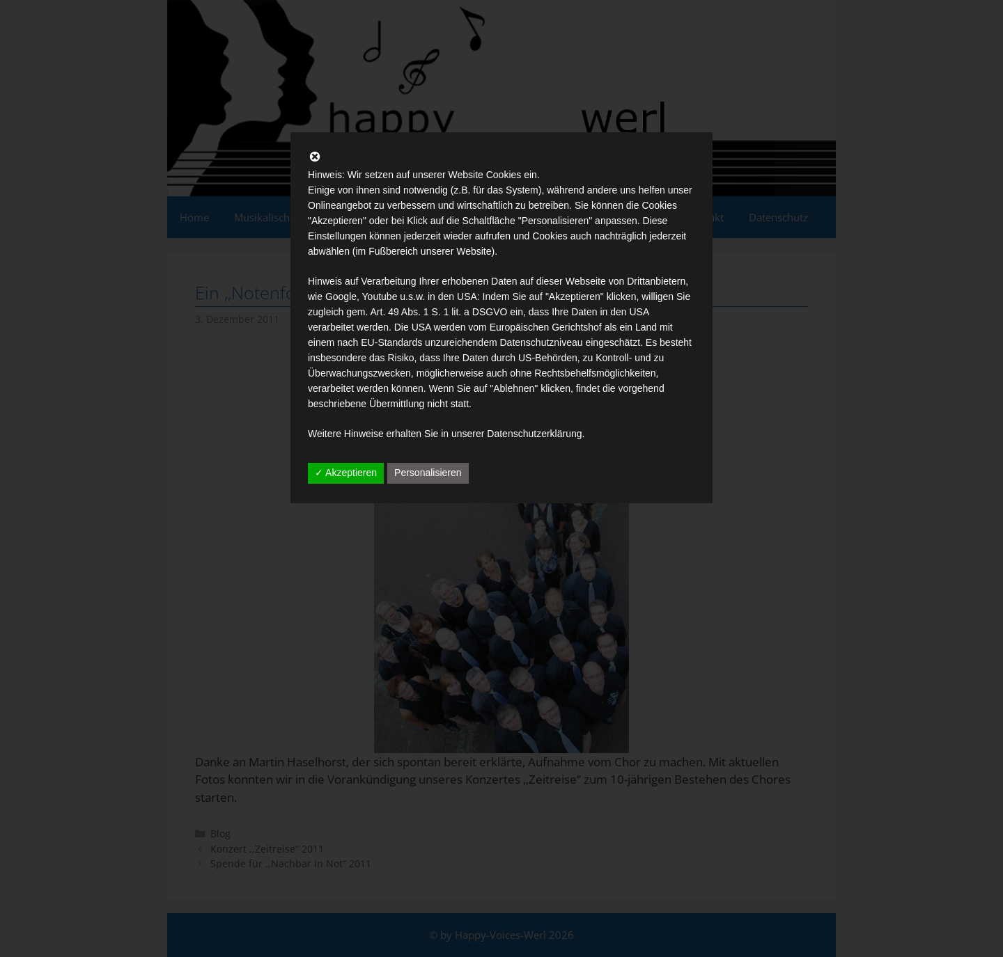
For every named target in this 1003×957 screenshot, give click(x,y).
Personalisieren (428, 472)
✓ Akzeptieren (346, 472)
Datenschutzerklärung (534, 433)
